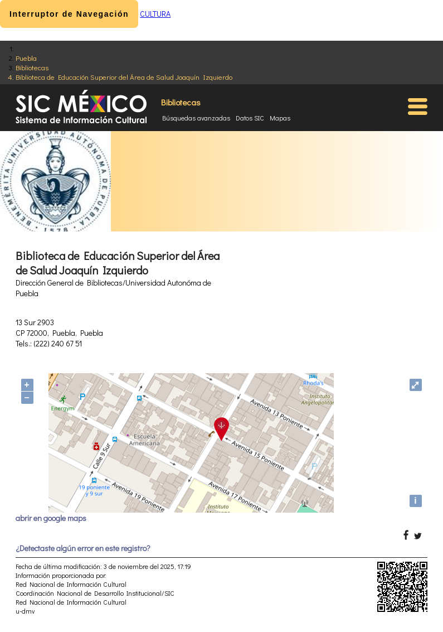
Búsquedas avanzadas (196, 117)
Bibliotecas (32, 67)
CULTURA (155, 13)
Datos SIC (250, 117)
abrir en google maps (51, 518)
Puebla (26, 57)
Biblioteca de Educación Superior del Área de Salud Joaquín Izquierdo (124, 76)
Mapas (280, 117)
